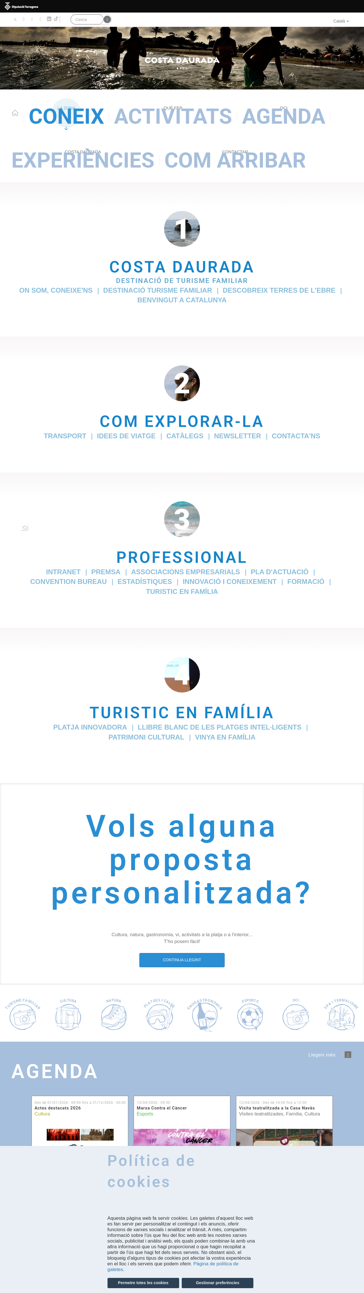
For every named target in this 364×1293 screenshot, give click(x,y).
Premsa (106, 572)
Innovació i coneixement (229, 581)
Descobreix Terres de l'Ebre (279, 290)
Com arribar (235, 160)
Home (15, 113)
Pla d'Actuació (280, 572)
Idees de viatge (126, 436)
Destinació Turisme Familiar (157, 290)
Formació (305, 581)
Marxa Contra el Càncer (162, 1108)
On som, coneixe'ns (55, 290)
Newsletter (237, 436)
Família (294, 1114)
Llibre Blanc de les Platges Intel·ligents (219, 727)
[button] (27, 58)
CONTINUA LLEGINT (182, 960)
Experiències (82, 160)
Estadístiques (144, 581)
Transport (65, 436)
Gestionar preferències (217, 1282)
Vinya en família (225, 737)
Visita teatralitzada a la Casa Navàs (277, 1108)
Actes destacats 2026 (58, 1108)
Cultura (42, 1114)
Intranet (63, 572)
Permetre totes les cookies (143, 1282)
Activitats (173, 116)
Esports (145, 1114)
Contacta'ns (296, 436)
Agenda (283, 116)
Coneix (66, 116)
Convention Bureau (68, 581)
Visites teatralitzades (261, 1114)
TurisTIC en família (182, 591)
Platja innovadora (90, 727)
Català (341, 21)
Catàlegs (184, 436)
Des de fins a (80, 1102)
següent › (347, 1054)
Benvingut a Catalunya (182, 300)
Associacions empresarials (185, 572)
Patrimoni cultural (146, 737)
